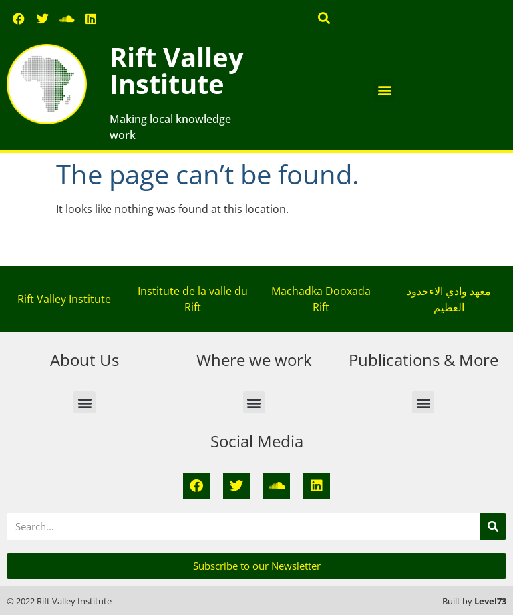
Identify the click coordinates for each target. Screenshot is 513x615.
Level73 (490, 601)
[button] (324, 18)
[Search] (493, 526)
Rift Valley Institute (177, 70)
